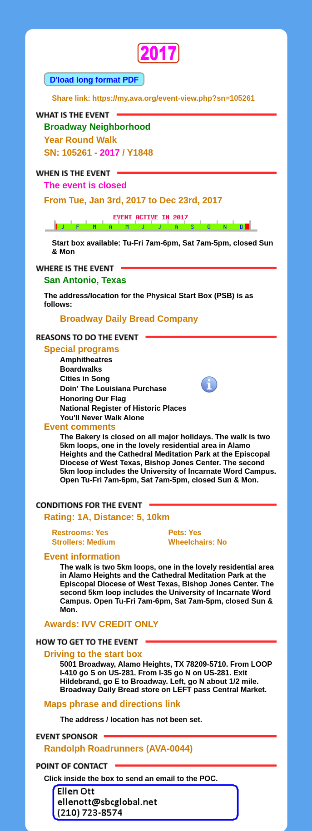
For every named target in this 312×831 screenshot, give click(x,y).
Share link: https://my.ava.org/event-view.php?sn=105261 (153, 97)
